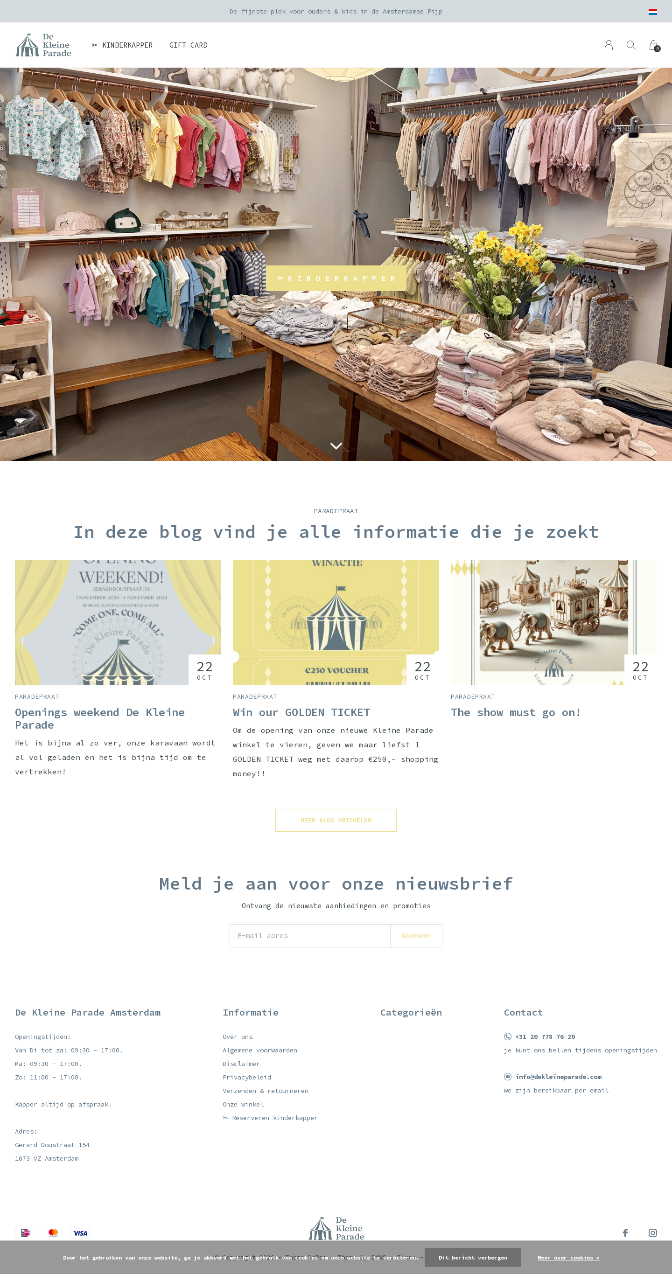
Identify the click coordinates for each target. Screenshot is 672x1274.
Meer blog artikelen (336, 820)
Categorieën (411, 1012)
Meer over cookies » (569, 1257)
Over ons (237, 1036)
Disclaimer (241, 1063)
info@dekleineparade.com (558, 1076)
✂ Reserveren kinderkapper (270, 1118)
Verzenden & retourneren (265, 1090)
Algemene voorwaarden (260, 1050)
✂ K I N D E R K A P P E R (336, 278)
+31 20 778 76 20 (545, 1036)
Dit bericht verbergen (473, 1257)
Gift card (188, 45)
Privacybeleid (247, 1077)
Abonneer (416, 935)
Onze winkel (243, 1104)
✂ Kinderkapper (122, 45)
